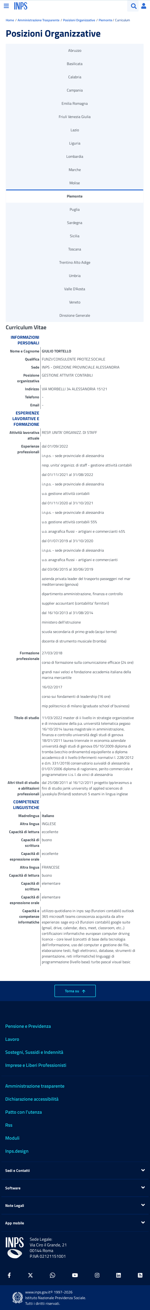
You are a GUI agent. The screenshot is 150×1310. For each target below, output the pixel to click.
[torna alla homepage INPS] (20, 5)
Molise (74, 183)
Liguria (74, 143)
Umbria (75, 275)
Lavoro (12, 1039)
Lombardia (74, 156)
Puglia (75, 209)
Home (10, 20)
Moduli (12, 1138)
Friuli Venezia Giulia (75, 116)
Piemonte (105, 20)
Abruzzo (74, 50)
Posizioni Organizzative (79, 20)
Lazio (75, 130)
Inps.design (17, 1151)
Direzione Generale (74, 315)
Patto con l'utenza (23, 1112)
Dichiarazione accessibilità (31, 1099)
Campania (75, 90)
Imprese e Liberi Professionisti (35, 1065)
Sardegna (74, 222)
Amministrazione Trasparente (38, 20)
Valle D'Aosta (74, 289)
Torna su (75, 991)
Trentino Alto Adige (74, 262)
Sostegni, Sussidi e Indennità (34, 1052)
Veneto (74, 302)
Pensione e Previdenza (28, 1026)
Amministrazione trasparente (34, 1086)
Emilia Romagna (75, 103)
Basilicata (74, 63)
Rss (8, 1125)
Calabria (74, 77)
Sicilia (74, 236)
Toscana (74, 249)
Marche (75, 169)
